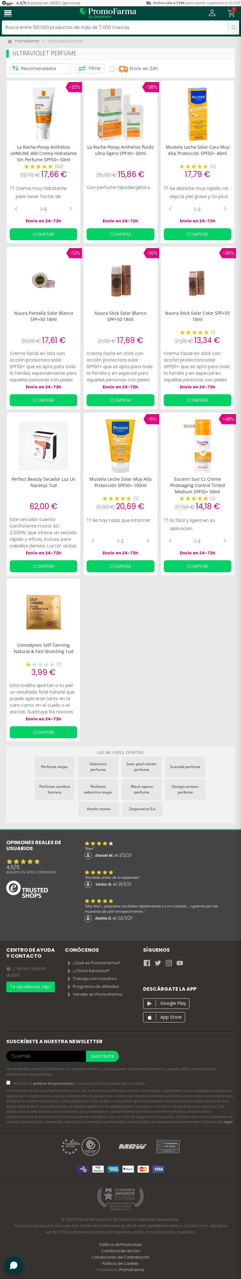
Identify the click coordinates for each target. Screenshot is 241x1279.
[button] (212, 13)
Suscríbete (102, 1056)
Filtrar (89, 68)
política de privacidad (53, 1083)
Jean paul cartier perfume (142, 766)
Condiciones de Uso (120, 1251)
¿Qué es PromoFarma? (93, 963)
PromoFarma (131, 1269)
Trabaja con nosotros (92, 979)
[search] (233, 27)
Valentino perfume (98, 766)
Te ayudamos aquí (30, 986)
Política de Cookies (120, 1263)
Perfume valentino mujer (98, 789)
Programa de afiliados (93, 986)
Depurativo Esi (142, 808)
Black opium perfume (142, 789)
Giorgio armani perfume (185, 789)
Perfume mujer (54, 766)
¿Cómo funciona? (88, 971)
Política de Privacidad (120, 1244)
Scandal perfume (185, 766)
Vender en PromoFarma (94, 994)
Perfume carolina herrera (54, 789)
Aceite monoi (98, 808)
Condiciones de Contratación (120, 1257)
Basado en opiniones (31, 872)
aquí (228, 1121)
